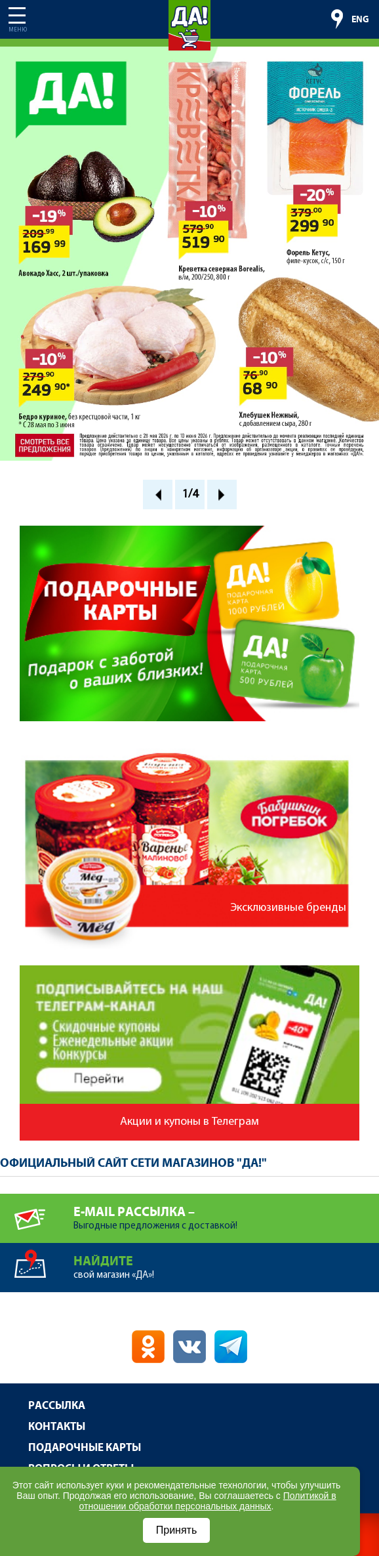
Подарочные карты (84, 1448)
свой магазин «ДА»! (226, 1261)
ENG (360, 19)
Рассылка (56, 1406)
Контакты (56, 1427)
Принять (176, 1530)
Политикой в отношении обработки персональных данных (207, 1500)
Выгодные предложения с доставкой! (226, 1212)
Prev (157, 494)
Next (222, 494)
